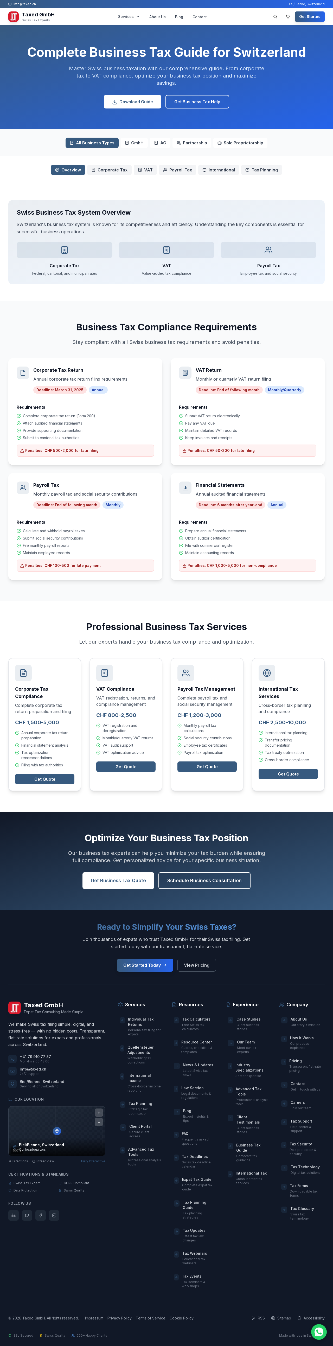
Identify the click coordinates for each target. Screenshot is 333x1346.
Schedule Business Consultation (204, 884)
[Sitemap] (281, 1318)
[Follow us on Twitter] (27, 1215)
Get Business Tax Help (197, 103)
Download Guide (132, 104)
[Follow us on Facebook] (40, 1215)
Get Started (310, 16)
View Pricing (196, 965)
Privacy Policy (119, 1318)
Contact (200, 17)
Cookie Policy (182, 1318)
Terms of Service (150, 1318)
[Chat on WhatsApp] (319, 1332)
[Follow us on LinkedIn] (13, 1215)
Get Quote (44, 781)
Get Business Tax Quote (118, 884)
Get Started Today (145, 965)
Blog (179, 17)
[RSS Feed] (258, 1318)
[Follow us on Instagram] (54, 1215)
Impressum (94, 1318)
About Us (157, 17)
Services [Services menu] (129, 16)
